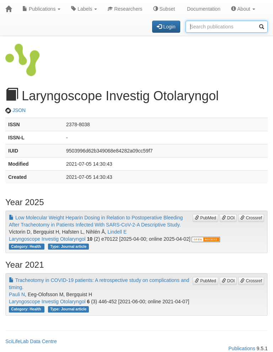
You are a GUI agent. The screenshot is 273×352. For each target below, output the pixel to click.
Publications (41, 9)
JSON (15, 110)
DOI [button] (228, 217)
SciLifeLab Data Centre (31, 341)
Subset (164, 9)
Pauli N (17, 294)
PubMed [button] (205, 217)
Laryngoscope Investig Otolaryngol (47, 239)
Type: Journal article (68, 246)
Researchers (125, 9)
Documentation (203, 9)
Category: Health (26, 246)
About (243, 9)
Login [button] (166, 27)
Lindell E (117, 232)
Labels (84, 9)
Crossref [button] (251, 217)
